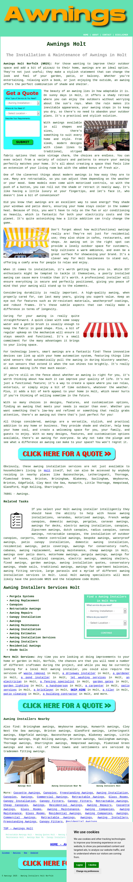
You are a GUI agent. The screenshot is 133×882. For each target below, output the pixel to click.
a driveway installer (79, 673)
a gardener (121, 673)
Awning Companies (99, 809)
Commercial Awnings (52, 796)
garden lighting (16, 685)
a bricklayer (44, 689)
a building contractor (60, 693)
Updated (34, 853)
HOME (85, 35)
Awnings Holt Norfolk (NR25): (27, 63)
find (16, 726)
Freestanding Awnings (76, 792)
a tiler (108, 689)
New (25, 853)
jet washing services (88, 677)
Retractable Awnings (88, 796)
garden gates (103, 681)
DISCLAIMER (121, 35)
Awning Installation (112, 792)
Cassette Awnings (27, 792)
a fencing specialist (57, 681)
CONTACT (106, 35)
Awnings (27, 796)
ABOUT (95, 35)
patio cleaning (14, 693)
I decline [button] (92, 865)
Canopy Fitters (52, 801)
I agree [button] (79, 865)
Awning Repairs (99, 805)
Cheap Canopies (15, 805)
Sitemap (6, 853)
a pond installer (35, 677)
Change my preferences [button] (87, 871)
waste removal (34, 673)
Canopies (50, 792)
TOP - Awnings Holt (18, 828)
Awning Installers (113, 817)
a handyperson (57, 685)
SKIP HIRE (78, 689)
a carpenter (94, 685)
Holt (47, 470)
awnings (9, 747)
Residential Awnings (65, 805)
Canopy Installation (19, 801)
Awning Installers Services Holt (41, 587)
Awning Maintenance (63, 809)
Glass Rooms (118, 796)
